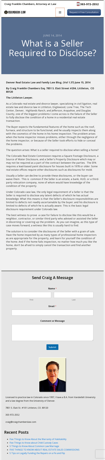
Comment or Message (52, 321)
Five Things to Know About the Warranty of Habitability (38, 439)
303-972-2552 (89, 4)
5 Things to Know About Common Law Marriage (34, 446)
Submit (52, 347)
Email (52, 306)
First (31, 300)
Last (74, 300)
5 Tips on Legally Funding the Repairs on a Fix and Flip (37, 453)
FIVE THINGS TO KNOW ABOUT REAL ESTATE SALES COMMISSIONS (44, 449)
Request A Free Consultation (84, 12)
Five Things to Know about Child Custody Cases (34, 442)
